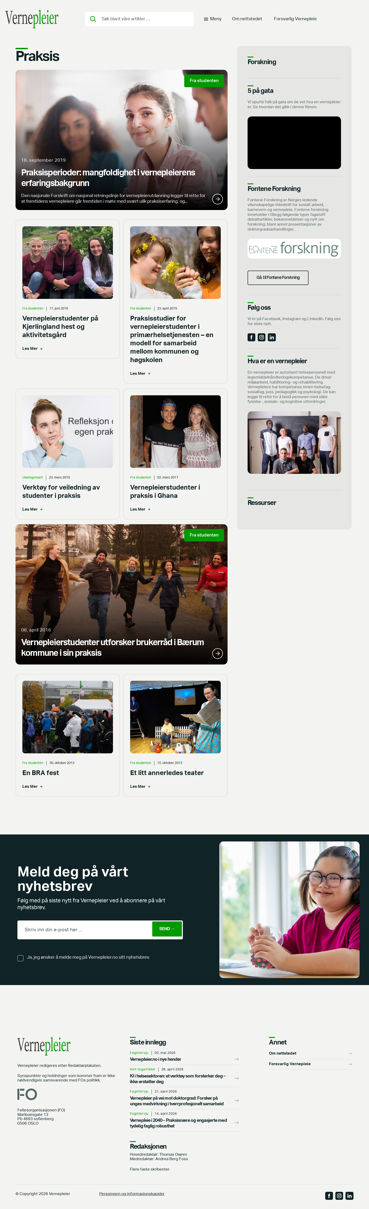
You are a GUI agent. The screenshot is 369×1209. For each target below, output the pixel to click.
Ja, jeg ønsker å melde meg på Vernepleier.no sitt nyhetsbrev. (88, 957)
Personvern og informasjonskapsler (131, 1194)
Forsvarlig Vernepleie (295, 20)
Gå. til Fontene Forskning (282, 281)
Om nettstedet (247, 20)
